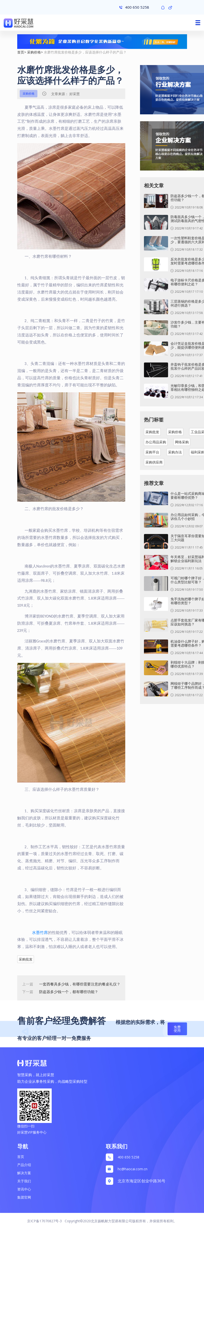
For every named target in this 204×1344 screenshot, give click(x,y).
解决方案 (24, 1173)
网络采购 (182, 442)
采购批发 (25, 959)
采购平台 (152, 452)
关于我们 (24, 1181)
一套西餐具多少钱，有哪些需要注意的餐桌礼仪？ (79, 984)
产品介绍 (24, 1164)
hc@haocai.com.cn (132, 1169)
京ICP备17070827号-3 (44, 1221)
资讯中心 (24, 1189)
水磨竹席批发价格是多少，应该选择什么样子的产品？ (85, 52)
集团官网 (24, 1197)
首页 (20, 52)
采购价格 (34, 52)
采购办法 (175, 452)
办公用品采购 (155, 442)
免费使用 (177, 1029)
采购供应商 (154, 462)
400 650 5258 (128, 1157)
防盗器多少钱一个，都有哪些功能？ (68, 991)
